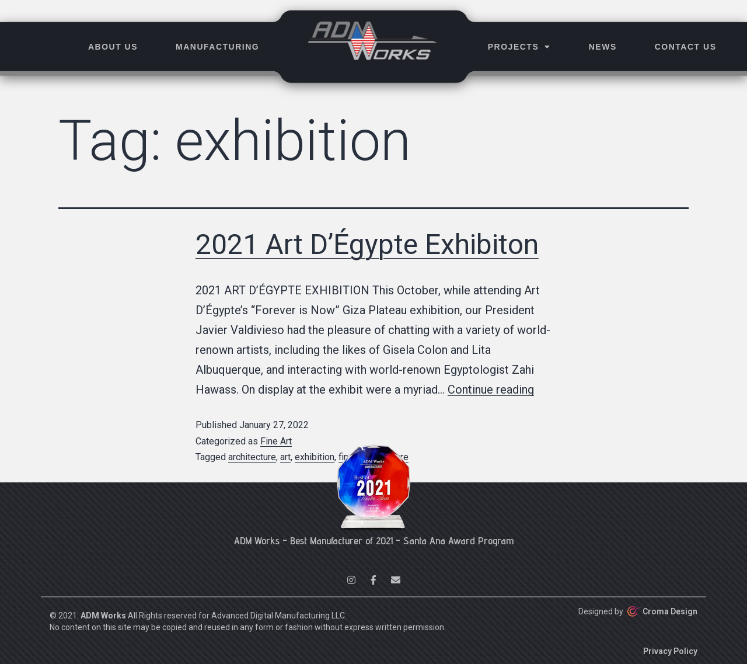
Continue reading (491, 390)
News (603, 46)
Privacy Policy (670, 651)
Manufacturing (217, 46)
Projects (519, 47)
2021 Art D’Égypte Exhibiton (367, 244)
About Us (113, 46)
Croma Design (670, 611)
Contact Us (686, 46)
